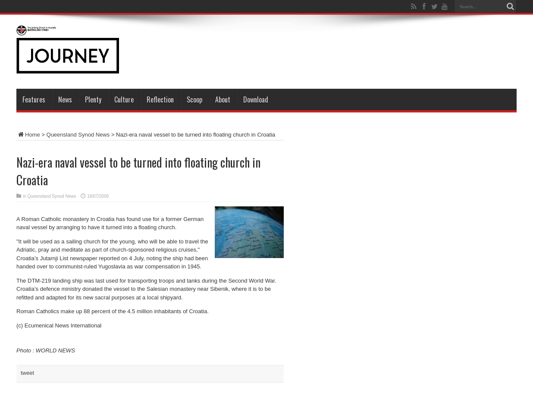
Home (28, 134)
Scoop (194, 99)
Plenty (93, 99)
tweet (27, 373)
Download (255, 99)
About (222, 99)
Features (33, 99)
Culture (124, 99)
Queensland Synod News (78, 134)
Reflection (160, 99)
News (65, 99)
